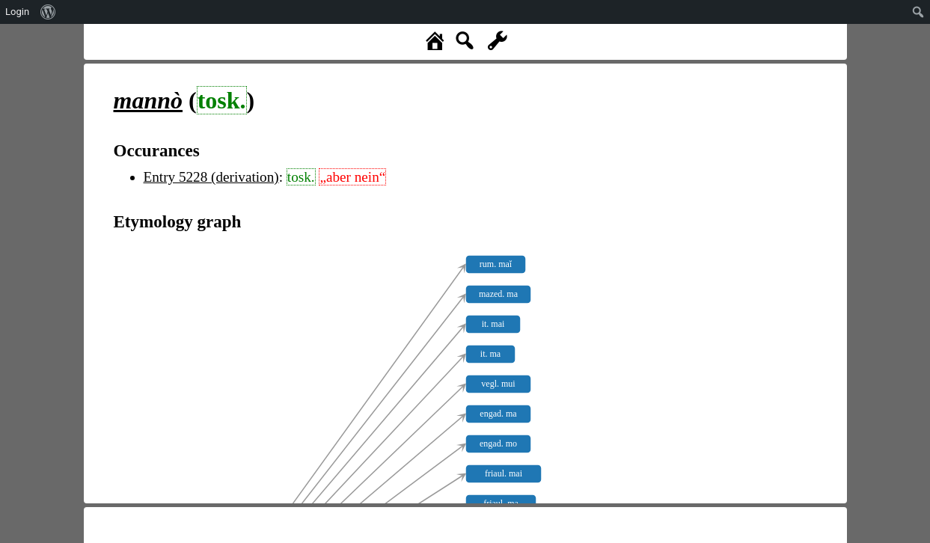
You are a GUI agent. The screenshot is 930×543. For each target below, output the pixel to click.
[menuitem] (48, 12)
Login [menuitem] (17, 11)
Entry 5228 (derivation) (211, 177)
